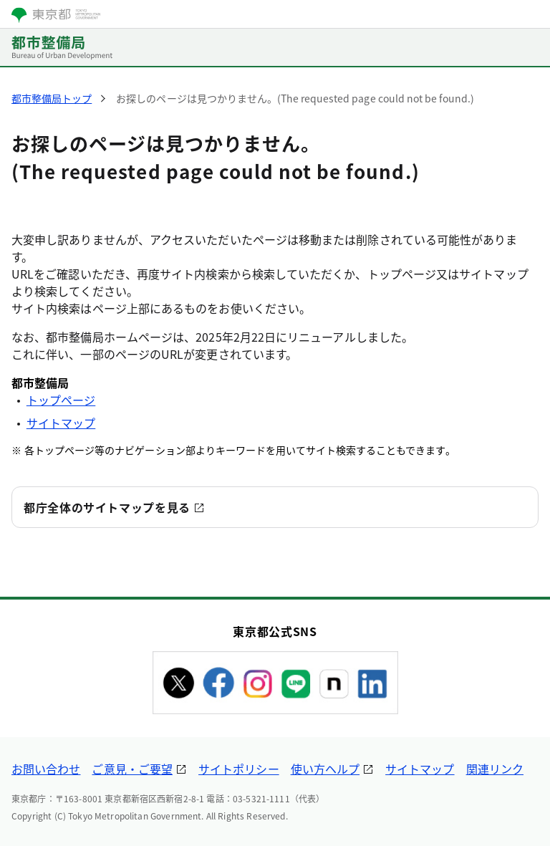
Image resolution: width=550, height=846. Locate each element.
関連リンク (495, 768)
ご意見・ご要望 (132, 768)
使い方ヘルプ (325, 768)
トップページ (60, 399)
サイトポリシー (238, 768)
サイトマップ (60, 422)
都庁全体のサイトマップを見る (107, 507)
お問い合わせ (45, 768)
